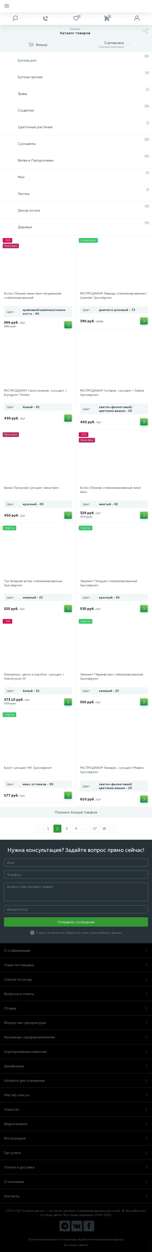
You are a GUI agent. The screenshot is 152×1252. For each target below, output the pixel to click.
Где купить (76, 1153)
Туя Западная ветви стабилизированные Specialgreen (33, 583)
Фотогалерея (76, 1138)
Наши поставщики (76, 965)
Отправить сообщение (76, 922)
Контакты (76, 1196)
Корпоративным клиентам (76, 1052)
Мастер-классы (76, 1095)
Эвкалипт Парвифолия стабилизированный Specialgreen (111, 677)
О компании (76, 1182)
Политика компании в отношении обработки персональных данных (76, 1239)
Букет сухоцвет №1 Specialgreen (28, 768)
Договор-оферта (76, 1245)
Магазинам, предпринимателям (76, 1037)
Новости (76, 1109)
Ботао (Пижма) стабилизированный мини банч (110, 490)
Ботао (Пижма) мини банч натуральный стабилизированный (32, 296)
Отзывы (76, 1008)
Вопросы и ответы (76, 994)
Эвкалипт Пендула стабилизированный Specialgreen (108, 583)
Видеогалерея (76, 1124)
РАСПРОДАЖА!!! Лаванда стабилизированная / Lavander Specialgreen (113, 296)
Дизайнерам (76, 1066)
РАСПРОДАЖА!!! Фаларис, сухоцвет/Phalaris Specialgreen (112, 770)
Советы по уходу (76, 979)
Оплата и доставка (76, 1167)
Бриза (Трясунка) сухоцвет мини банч (31, 488)
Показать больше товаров (76, 812)
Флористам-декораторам (76, 1023)
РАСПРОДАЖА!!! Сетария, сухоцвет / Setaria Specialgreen (112, 393)
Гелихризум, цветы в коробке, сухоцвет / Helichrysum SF (34, 677)
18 (104, 828)
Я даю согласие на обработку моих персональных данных (79, 933)
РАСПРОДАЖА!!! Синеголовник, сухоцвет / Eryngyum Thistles (35, 393)
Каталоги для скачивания (76, 1080)
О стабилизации (76, 950)
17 (95, 828)
